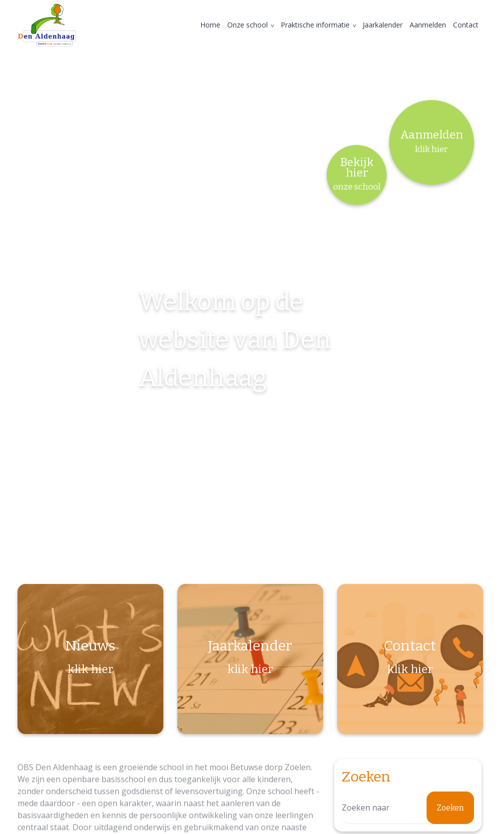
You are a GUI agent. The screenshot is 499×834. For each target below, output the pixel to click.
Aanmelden (428, 25)
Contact (466, 25)
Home (210, 25)
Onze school (247, 25)
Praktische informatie (315, 25)
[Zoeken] (408, 808)
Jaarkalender (383, 25)
